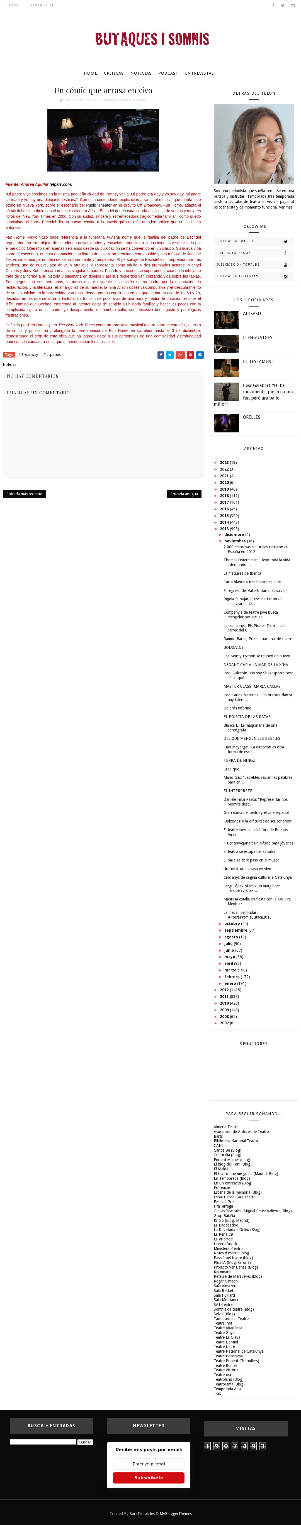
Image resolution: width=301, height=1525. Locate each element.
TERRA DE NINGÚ (239, 760)
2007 (225, 1023)
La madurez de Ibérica (242, 573)
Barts (218, 1136)
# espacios (52, 355)
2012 (225, 990)
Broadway (107, 100)
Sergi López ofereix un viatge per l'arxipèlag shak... (252, 888)
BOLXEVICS (234, 647)
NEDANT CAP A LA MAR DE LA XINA (256, 664)
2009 (225, 1010)
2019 (225, 489)
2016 (225, 509)
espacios (124, 100)
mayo (230, 956)
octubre (232, 923)
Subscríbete (148, 1477)
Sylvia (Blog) (224, 1314)
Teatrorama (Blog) (229, 1384)
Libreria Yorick (225, 1244)
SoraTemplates (142, 1513)
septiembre (236, 930)
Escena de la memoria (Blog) (238, 1192)
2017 (225, 502)
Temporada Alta (227, 1389)
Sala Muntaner (226, 1300)
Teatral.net (223, 1323)
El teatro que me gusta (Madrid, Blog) (246, 1173)
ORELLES (251, 417)
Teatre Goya (224, 1332)
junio (229, 950)
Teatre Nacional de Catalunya (239, 1351)
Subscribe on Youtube (255, 265)
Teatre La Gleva (227, 1337)
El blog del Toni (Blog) (233, 1164)
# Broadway (28, 355)
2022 (225, 469)
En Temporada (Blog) (232, 1178)
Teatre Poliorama (228, 1356)
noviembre (235, 541)
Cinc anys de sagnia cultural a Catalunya (258, 877)
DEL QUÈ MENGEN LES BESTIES (252, 738)
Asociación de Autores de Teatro (241, 1131)
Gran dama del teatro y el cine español (256, 812)
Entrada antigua (184, 494)
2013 (225, 529)
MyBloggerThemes (176, 1513)
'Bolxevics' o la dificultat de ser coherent (258, 821)
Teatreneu (222, 1374)
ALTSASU (252, 313)
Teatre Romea (225, 1365)
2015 (225, 515)
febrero (232, 977)
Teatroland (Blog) (229, 1379)
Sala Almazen (225, 1286)
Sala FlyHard (224, 1295)
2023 (225, 462)
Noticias (141, 73)
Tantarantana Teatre (231, 1318)
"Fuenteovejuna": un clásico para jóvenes (258, 843)
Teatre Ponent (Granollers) (236, 1360)
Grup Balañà (224, 1215)
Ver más (285, 207)
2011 (225, 996)
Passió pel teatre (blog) (233, 1257)
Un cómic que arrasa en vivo (247, 868)
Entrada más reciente (24, 494)
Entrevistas (199, 73)
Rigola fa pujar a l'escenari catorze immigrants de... (252, 601)
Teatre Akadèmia (228, 1328)
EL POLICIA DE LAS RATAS (247, 716)
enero (230, 983)
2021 (225, 476)
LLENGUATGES (257, 337)
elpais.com (61, 184)
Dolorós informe (237, 708)
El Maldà (221, 1169)
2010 (225, 1003)
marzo (231, 970)
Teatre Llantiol (226, 1342)
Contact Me (42, 5)
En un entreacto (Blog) (233, 1183)
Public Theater (98, 205)
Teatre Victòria (226, 1370)
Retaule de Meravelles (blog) (238, 1276)
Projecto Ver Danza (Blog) (236, 1267)
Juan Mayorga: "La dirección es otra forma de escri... (254, 749)
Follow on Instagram (255, 277)
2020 (225, 482)
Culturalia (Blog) (227, 1155)
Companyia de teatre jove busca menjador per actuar (251, 614)
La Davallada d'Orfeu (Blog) (237, 1229)
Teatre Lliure (224, 1346)
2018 (225, 495)
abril (229, 963)
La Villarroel (223, 1239)
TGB (218, 1393)
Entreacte (222, 1187)
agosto (231, 937)
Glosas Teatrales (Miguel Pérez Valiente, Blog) (253, 1211)
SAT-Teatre (223, 1304)
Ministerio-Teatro (228, 1248)
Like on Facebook (255, 253)
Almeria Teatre (226, 1127)
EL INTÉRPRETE (238, 791)
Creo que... (233, 769)
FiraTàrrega (223, 1206)
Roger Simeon (226, 1281)
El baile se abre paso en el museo (252, 860)
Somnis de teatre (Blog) (234, 1309)
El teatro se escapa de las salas (249, 851)
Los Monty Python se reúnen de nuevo (257, 656)
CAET (219, 1145)
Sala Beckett (224, 1290)
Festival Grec (224, 1202)
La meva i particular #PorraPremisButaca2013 (248, 914)
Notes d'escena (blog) (232, 1253)
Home (13, 5)
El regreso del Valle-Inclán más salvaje (255, 590)
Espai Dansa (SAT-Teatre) (235, 1197)
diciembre (234, 534)
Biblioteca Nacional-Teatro (236, 1141)
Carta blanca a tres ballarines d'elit (252, 582)
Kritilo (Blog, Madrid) (231, 1220)
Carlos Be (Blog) (227, 1150)
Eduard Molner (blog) (232, 1159)
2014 (225, 522)
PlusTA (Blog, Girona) (232, 1262)
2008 (225, 1016)
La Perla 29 (223, 1234)
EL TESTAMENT (258, 361)
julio (229, 943)
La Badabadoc (226, 1225)
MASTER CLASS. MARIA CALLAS (252, 686)
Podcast (168, 73)
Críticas (114, 73)
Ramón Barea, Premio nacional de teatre (258, 639)
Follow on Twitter (255, 242)
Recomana (222, 1272)
